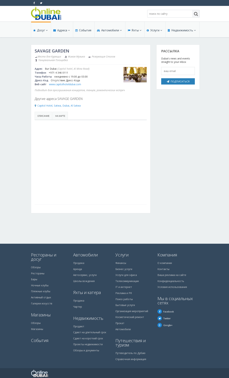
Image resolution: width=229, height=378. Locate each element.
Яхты (134, 30)
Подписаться (178, 81)
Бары (34, 279)
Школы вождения (84, 281)
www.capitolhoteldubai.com (65, 84)
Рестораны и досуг (43, 257)
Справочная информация (130, 359)
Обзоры (36, 267)
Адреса (61, 30)
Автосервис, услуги (85, 275)
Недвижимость (182, 30)
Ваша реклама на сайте (171, 275)
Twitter (164, 318)
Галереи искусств (41, 303)
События (83, 31)
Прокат (119, 323)
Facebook (165, 311)
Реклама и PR (123, 293)
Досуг (40, 30)
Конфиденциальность (170, 281)
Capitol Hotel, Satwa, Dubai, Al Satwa (59, 105)
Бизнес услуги (123, 269)
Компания (167, 255)
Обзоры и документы (86, 350)
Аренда (77, 269)
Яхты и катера (87, 292)
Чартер (77, 306)
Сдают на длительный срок (89, 332)
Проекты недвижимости (88, 344)
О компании (164, 263)
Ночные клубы (39, 285)
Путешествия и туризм (130, 343)
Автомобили (109, 30)
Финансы (120, 263)
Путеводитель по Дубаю (130, 353)
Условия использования (172, 287)
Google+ (164, 325)
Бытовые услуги (125, 305)
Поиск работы (124, 299)
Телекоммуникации (127, 281)
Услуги (154, 30)
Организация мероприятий (131, 311)
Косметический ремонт (129, 317)
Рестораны (37, 273)
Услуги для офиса (126, 275)
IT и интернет (123, 287)
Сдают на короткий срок (88, 338)
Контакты (163, 269)
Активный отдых (41, 297)
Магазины (41, 315)
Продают (78, 326)
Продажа (78, 263)
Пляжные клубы (40, 291)
